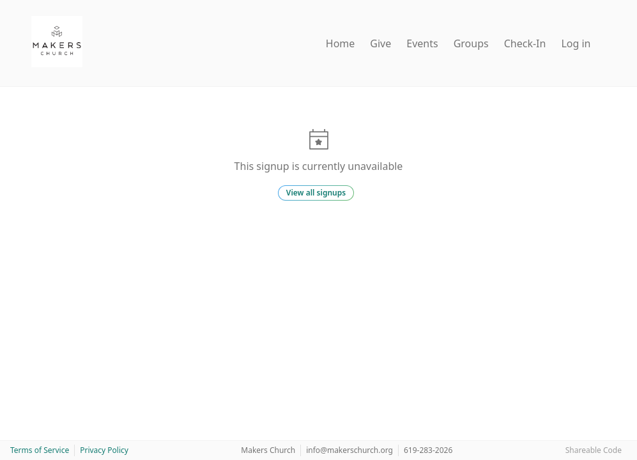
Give (380, 43)
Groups (471, 43)
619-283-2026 (428, 450)
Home (340, 43)
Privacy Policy (104, 450)
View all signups (316, 192)
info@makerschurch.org (349, 450)
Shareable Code (593, 450)
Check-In (525, 43)
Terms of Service (39, 450)
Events (422, 43)
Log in (575, 43)
